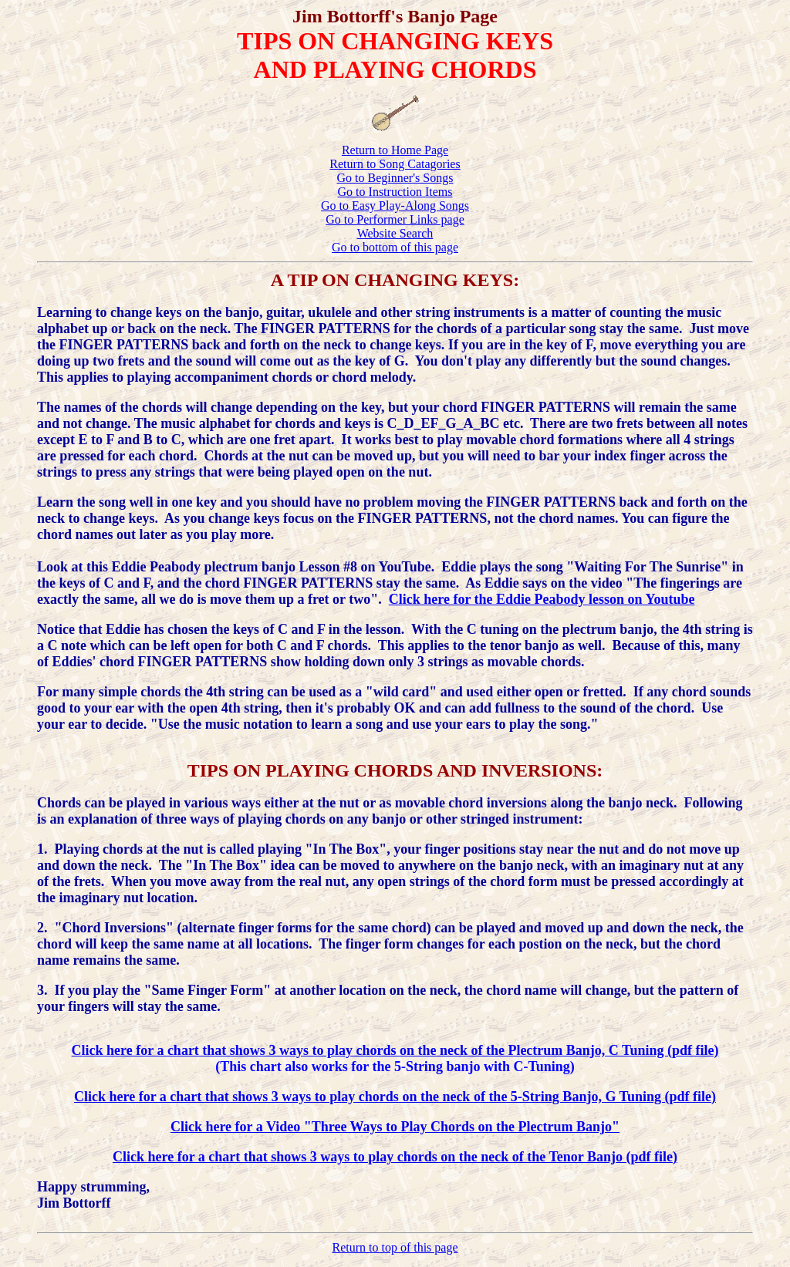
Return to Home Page (395, 150)
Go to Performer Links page (395, 219)
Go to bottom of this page (395, 247)
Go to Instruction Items (395, 191)
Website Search (395, 233)
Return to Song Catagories (394, 163)
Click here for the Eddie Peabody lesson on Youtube (542, 599)
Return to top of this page (394, 1247)
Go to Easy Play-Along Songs (395, 205)
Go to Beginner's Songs (395, 177)
